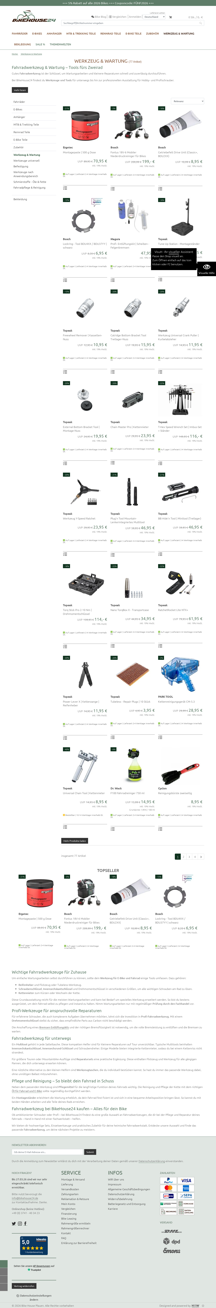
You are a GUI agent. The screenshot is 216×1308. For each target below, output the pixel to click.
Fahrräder (20, 33)
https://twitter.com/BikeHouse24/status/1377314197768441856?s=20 (14, 1224)
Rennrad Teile (110, 33)
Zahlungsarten (69, 1194)
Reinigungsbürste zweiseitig (175, 793)
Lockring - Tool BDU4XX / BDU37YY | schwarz (85, 245)
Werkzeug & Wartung (179, 33)
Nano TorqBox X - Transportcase (130, 610)
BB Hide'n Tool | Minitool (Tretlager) (179, 518)
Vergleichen (68, 1208)
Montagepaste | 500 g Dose (79, 152)
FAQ (63, 1238)
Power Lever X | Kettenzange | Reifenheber (81, 703)
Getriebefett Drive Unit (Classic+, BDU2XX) (178, 154)
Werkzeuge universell (26, 160)
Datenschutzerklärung (152, 1161)
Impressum (114, 1184)
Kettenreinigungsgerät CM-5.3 (176, 701)
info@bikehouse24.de (25, 1198)
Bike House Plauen (32, 1305)
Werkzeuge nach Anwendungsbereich (26, 174)
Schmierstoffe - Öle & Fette (30, 181)
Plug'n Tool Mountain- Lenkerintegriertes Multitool (128, 520)
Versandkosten (70, 1189)
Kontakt (66, 1233)
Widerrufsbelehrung (120, 1199)
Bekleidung (22, 44)
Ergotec (68, 147)
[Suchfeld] (129, 23)
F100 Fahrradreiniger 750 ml (127, 793)
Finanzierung (69, 1213)
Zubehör (152, 33)
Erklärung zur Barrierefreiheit (79, 1243)
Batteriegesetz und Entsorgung (126, 1204)
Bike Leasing (68, 1218)
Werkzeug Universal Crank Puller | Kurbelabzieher (178, 337)
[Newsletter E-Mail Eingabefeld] (47, 1152)
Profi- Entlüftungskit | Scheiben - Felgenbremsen (130, 245)
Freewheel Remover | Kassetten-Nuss (82, 337)
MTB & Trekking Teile (81, 33)
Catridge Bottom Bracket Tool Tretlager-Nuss (128, 337)
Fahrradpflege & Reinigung (29, 187)
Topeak (162, 239)
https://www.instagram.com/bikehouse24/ (20, 1224)
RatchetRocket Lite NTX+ (173, 610)
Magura (115, 239)
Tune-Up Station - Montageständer (179, 243)
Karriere (113, 1208)
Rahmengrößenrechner (75, 1228)
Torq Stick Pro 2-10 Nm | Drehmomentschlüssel (77, 611)
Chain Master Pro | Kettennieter (130, 427)
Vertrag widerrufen (24, 1285)
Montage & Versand (73, 1179)
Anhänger (54, 33)
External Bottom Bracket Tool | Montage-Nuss (81, 428)
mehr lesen (20, 89)
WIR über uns (116, 1179)
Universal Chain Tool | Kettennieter (84, 793)
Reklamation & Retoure (75, 1199)
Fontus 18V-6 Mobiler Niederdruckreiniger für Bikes (128, 154)
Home (15, 53)
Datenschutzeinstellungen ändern (35, 1297)
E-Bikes (37, 33)
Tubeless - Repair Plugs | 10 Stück (130, 701)
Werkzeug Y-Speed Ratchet (79, 518)
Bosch (114, 147)
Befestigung (21, 166)
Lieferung (67, 1184)
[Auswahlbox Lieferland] (154, 16)
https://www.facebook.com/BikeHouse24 (25, 1224)
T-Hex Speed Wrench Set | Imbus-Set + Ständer (180, 428)
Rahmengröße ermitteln (75, 1223)
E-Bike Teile (133, 33)
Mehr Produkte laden (74, 840)
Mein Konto (68, 1204)
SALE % (40, 44)
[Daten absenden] (90, 1152)
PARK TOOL (165, 696)
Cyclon (162, 788)
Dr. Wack (116, 788)
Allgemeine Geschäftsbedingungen (129, 1189)
